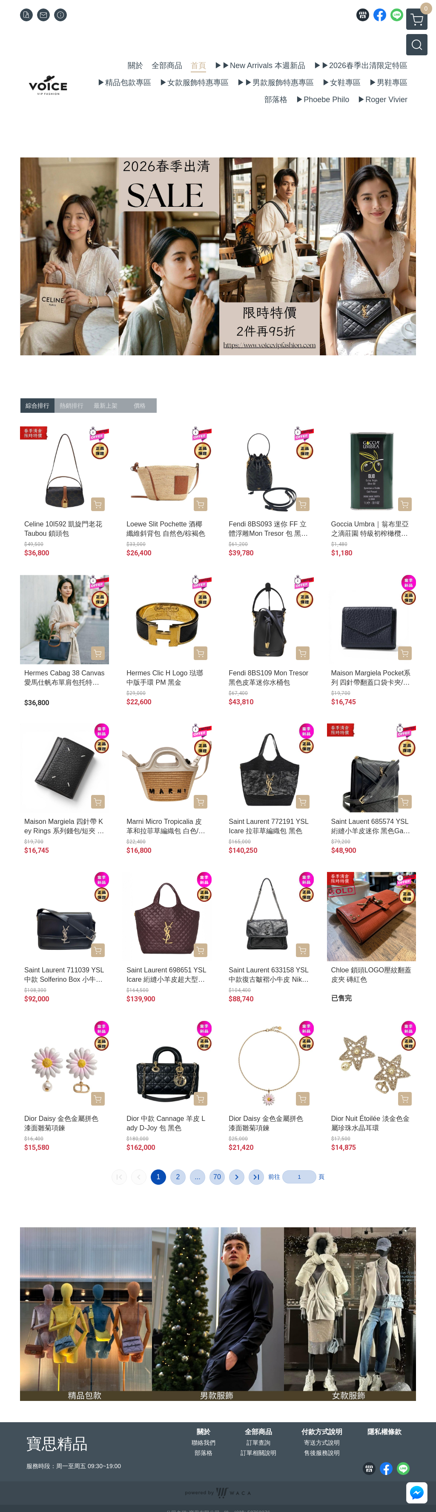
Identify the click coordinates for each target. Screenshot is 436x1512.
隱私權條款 (384, 1432)
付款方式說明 (321, 1432)
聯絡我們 (203, 1443)
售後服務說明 (322, 1453)
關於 (203, 1432)
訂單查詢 (258, 1443)
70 (217, 1176)
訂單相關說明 (258, 1453)
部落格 (203, 1453)
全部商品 (258, 1432)
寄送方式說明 (322, 1443)
